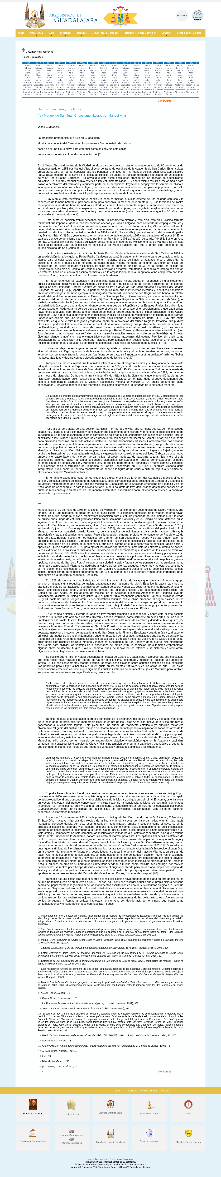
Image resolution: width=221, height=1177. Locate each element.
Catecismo (132, 1090)
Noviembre (27, 90)
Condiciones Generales (121, 1159)
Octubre (27, 87)
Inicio (21, 32)
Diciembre (27, 92)
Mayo (27, 75)
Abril (28, 73)
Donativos (182, 15)
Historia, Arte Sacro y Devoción (140, 34)
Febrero (27, 68)
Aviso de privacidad (98, 1159)
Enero (27, 66)
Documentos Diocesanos (105, 34)
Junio (27, 78)
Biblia (117, 1090)
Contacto (167, 34)
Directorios (65, 34)
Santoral (165, 1090)
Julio (27, 80)
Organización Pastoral (189, 34)
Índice (28, 94)
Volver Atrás (164, 101)
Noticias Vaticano (148, 1090)
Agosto (27, 82)
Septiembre (27, 85)
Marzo (27, 70)
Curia (51, 34)
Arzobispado (36, 34)
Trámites (82, 34)
